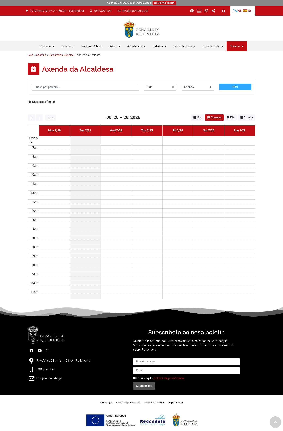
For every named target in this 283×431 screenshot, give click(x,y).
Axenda (248, 117)
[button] (224, 11)
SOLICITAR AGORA (164, 3)
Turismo (236, 46)
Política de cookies (154, 402)
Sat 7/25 (208, 130)
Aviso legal (106, 402)
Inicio (31, 54)
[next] (39, 117)
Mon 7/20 (54, 130)
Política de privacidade (128, 402)
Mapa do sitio (175, 402)
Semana (216, 117)
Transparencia (212, 46)
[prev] (31, 117)
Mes (199, 117)
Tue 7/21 (85, 130)
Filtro (235, 88)
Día (232, 117)
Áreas (114, 46)
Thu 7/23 (147, 130)
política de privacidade (169, 378)
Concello (41, 54)
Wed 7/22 (116, 130)
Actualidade (136, 46)
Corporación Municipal (61, 54)
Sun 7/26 (239, 130)
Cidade (68, 46)
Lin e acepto (160, 378)
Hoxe (50, 117)
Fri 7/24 (178, 130)
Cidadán (159, 46)
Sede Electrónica (184, 46)
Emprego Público (91, 46)
